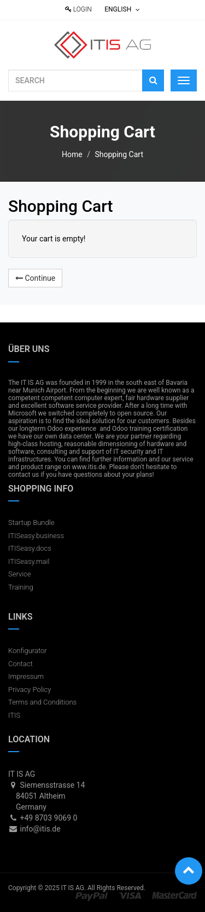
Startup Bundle (31, 522)
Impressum (26, 676)
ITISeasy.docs (29, 548)
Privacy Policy (29, 689)
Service (19, 574)
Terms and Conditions (42, 702)
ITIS (14, 715)
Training (20, 587)
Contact (20, 664)
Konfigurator (27, 651)
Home (72, 154)
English (122, 9)
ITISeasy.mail (28, 561)
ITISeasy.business (36, 536)
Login (78, 9)
